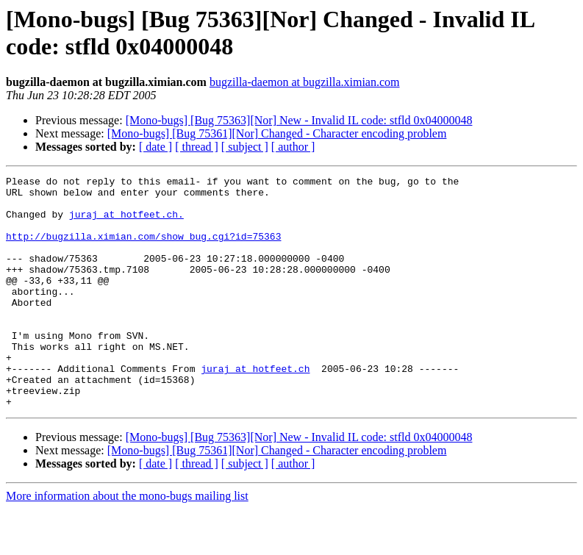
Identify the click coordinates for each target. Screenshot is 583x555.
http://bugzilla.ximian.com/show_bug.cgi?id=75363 (143, 249)
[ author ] (293, 146)
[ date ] (155, 146)
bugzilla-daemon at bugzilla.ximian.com (305, 82)
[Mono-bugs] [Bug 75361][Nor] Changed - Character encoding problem (277, 133)
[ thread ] (196, 146)
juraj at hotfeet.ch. (126, 222)
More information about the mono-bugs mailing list (127, 542)
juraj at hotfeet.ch (255, 408)
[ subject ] (244, 146)
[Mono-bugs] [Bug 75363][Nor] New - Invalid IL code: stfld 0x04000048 (299, 120)
